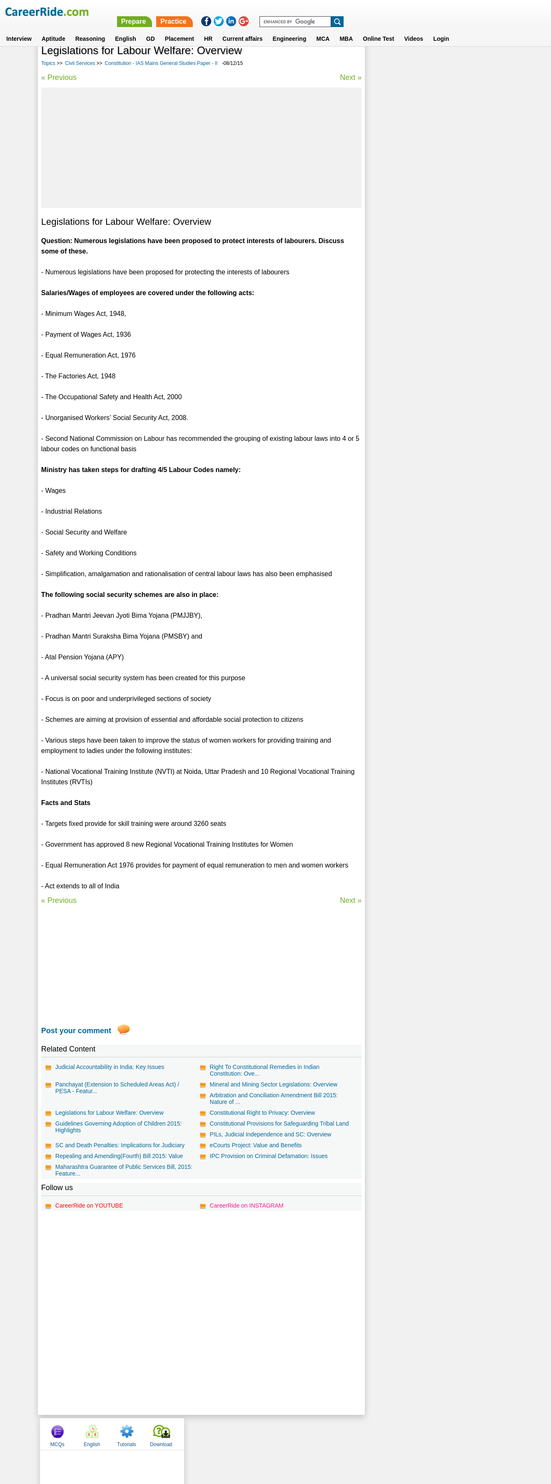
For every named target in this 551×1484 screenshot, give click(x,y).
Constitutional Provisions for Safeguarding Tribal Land (279, 1123)
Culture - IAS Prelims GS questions (418, 241)
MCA (322, 28)
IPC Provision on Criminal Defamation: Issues (268, 1156)
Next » (351, 77)
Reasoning (90, 28)
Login (441, 28)
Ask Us (306, 1433)
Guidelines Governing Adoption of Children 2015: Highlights (118, 1127)
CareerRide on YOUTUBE (89, 1205)
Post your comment (76, 1031)
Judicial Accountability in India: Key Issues (109, 1067)
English (125, 28)
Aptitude (53, 28)
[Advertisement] (201, 147)
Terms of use (272, 1433)
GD (150, 28)
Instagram (367, 1433)
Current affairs (242, 28)
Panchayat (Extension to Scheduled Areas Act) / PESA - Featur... (117, 1087)
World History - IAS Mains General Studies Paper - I (437, 259)
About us (199, 1433)
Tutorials (453, 64)
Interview (19, 28)
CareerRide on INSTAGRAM (246, 1205)
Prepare (335, 11)
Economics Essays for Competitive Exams (427, 212)
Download (488, 64)
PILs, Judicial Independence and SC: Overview (270, 1134)
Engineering (290, 28)
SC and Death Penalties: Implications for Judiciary (119, 1145)
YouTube (334, 1433)
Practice (375, 11)
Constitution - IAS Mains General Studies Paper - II (161, 63)
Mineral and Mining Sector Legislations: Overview (273, 1084)
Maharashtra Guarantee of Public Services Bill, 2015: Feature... (123, 1170)
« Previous (59, 77)
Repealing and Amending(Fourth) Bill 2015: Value (119, 1156)
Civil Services (80, 63)
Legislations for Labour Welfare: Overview (109, 1112)
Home (172, 1433)
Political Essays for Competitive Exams (423, 227)
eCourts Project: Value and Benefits (255, 1145)
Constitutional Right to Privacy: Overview (262, 1112)
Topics (48, 63)
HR (208, 28)
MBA (346, 28)
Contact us (233, 1433)
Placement (179, 28)
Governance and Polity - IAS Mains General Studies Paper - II (428, 281)
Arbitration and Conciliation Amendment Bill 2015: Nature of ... (273, 1098)
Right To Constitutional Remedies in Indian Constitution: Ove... (264, 1070)
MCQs (384, 64)
